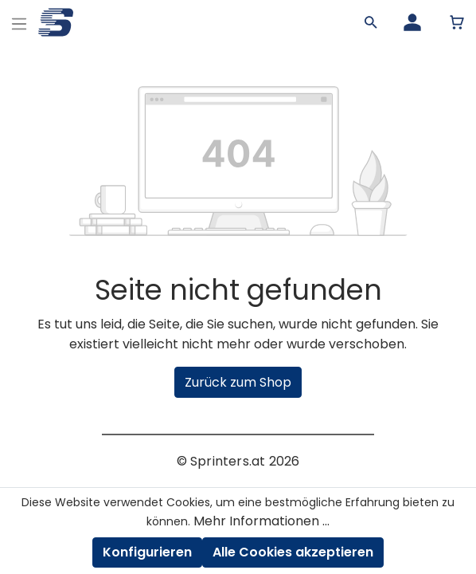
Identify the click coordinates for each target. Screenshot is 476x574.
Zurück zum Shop (238, 382)
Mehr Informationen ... (261, 521)
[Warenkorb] (457, 22)
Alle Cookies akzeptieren (293, 552)
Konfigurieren (147, 552)
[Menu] (19, 22)
